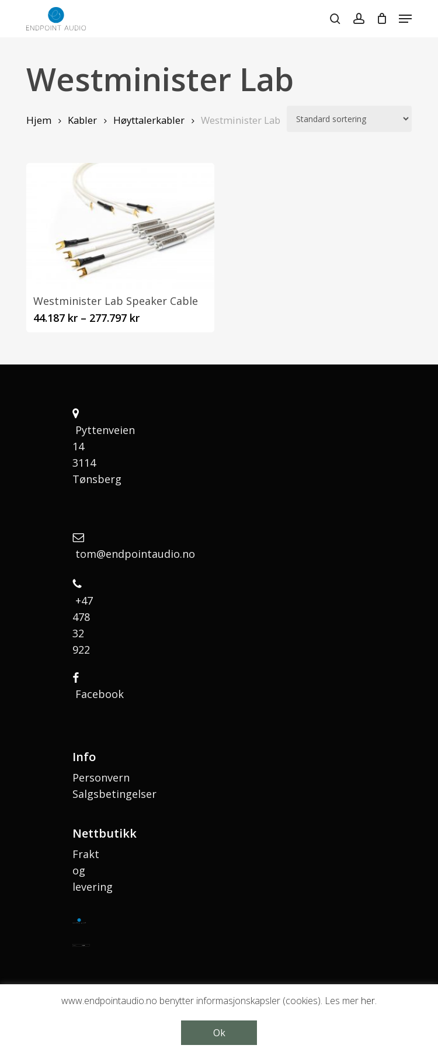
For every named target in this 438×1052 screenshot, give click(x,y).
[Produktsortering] (349, 119)
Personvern (101, 777)
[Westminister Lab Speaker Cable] (120, 226)
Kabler (82, 120)
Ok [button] (219, 1032)
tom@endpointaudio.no (135, 554)
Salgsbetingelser (114, 794)
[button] (405, 19)
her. (369, 1000)
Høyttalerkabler (149, 120)
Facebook (99, 694)
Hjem (38, 120)
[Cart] (381, 18)
